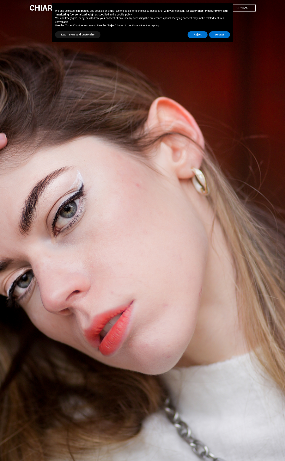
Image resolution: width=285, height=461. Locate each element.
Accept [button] (219, 34)
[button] (243, 8)
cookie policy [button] (124, 14)
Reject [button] (197, 34)
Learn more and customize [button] (77, 34)
